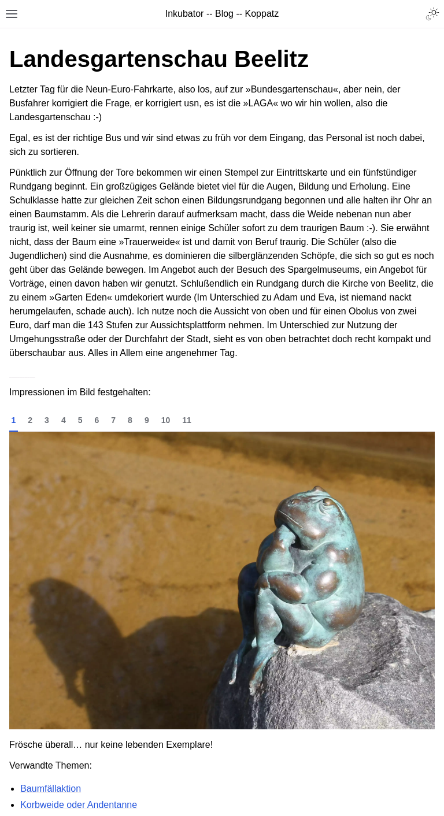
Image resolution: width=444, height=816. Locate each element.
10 (166, 420)
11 (186, 420)
